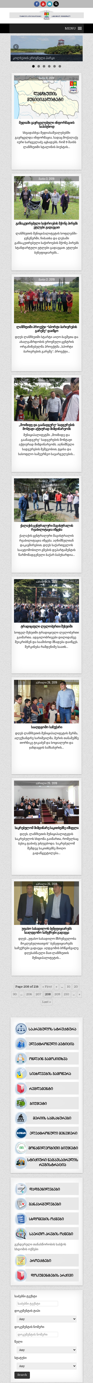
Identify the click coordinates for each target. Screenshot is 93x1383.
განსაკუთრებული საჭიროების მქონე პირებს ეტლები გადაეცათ (47, 225)
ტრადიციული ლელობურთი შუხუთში (47, 626)
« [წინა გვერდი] (56, 986)
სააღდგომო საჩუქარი (46, 727)
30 (15, 994)
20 (76, 986)
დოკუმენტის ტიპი (27, 1310)
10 (68, 986)
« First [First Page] (47, 986)
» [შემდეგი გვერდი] (79, 994)
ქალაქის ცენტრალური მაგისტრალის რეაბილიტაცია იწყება (46, 527)
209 (57, 994)
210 (66, 994)
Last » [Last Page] (46, 1002)
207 (38, 994)
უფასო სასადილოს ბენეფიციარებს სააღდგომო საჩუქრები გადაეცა (46, 930)
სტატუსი (20, 1357)
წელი (18, 1341)
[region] (47, 48)
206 (29, 994)
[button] (70, 28)
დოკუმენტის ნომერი (29, 1327)
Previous (16, 47)
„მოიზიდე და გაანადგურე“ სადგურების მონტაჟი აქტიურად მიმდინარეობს (46, 427)
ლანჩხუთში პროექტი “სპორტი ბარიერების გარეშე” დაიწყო (46, 329)
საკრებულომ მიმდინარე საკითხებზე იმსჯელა (47, 828)
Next (76, 47)
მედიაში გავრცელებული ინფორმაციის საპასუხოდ (46, 124)
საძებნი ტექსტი (25, 1296)
